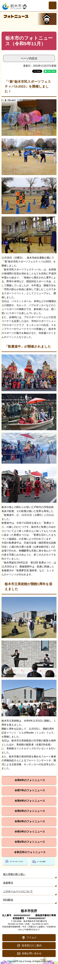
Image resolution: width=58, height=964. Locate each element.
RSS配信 (8, 899)
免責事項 (8, 882)
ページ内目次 (29, 58)
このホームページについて (18, 891)
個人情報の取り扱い (14, 874)
